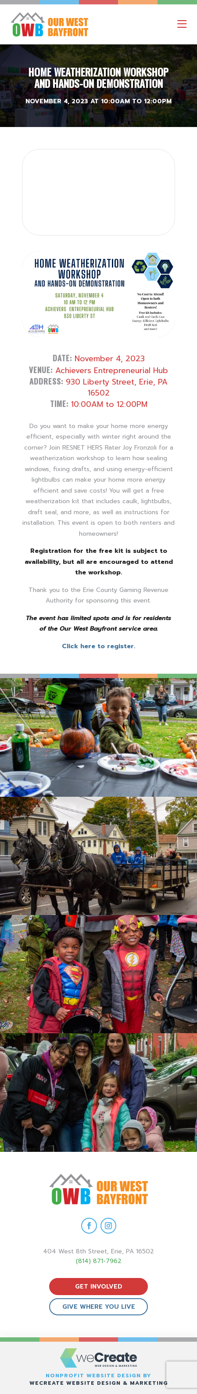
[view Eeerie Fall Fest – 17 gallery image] (98, 856)
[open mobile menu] (181, 24)
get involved (98, 1286)
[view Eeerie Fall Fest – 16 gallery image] (98, 974)
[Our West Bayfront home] (72, 24)
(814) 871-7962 (99, 1261)
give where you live (98, 1306)
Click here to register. (98, 646)
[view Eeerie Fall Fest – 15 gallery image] (98, 1092)
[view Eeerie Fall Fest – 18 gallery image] (98, 737)
